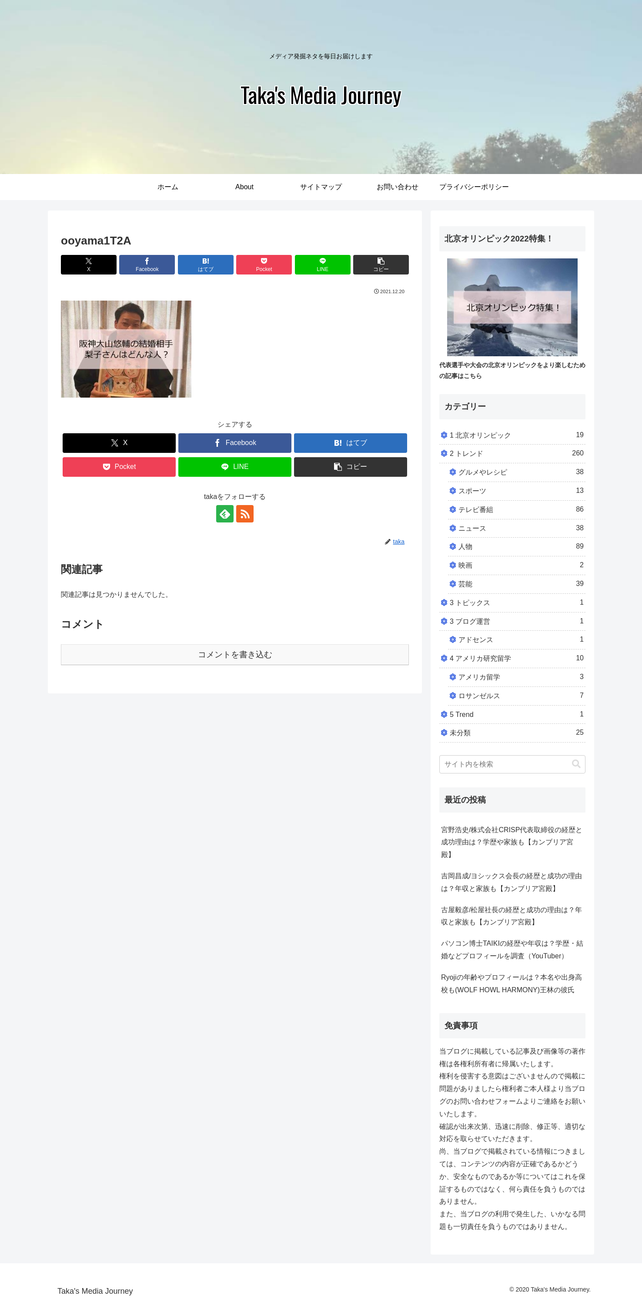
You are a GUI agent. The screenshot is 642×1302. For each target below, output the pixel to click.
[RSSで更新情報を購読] (245, 513)
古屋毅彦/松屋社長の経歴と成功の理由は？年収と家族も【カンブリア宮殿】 (511, 916)
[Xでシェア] (89, 264)
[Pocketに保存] (264, 264)
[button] (381, 264)
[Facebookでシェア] (147, 264)
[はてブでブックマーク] (206, 264)
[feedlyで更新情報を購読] (225, 513)
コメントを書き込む (235, 654)
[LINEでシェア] (323, 264)
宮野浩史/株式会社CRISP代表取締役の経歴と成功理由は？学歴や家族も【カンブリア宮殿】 (511, 842)
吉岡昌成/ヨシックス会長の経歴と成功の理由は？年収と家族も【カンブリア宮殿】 (511, 882)
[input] (512, 764)
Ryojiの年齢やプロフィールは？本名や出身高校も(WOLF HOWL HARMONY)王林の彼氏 (511, 984)
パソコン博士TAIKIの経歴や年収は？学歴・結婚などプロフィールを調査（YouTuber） (512, 950)
